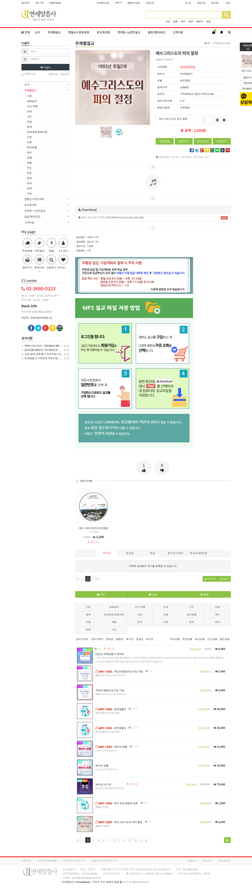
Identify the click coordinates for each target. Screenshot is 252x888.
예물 (114, 622)
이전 (101, 594)
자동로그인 (28, 74)
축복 (191, 622)
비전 (140, 614)
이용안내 (192, 860)
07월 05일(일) (55, 3)
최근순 (149, 639)
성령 (165, 614)
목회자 (199, 21)
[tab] (45, 85)
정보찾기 (215, 3)
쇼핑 (228, 3)
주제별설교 (54, 32)
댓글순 (139, 639)
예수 (183, 21)
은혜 (88, 622)
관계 (165, 607)
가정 (88, 607)
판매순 (109, 639)
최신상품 (200, 639)
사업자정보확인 (111, 873)
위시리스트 (202, 141)
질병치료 (198, 157)
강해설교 (114, 607)
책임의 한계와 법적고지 (104, 860)
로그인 (188, 3)
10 (135, 840)
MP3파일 (164, 157)
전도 (140, 622)
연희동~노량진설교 (129, 32)
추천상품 (187, 639)
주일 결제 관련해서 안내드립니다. (41, 354)
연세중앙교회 (103, 3)
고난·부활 (140, 607)
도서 (37, 32)
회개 (217, 622)
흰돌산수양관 (133, 3)
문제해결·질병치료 (114, 614)
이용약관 (26, 860)
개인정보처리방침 (47, 860)
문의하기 (208, 860)
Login (45, 67)
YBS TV (118, 2)
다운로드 (175, 157)
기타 (114, 629)
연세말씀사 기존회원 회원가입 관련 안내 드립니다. (51, 358)
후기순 (130, 639)
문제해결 (187, 157)
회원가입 (201, 3)
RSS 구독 (40, 3)
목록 (205, 594)
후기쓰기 (210, 578)
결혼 (175, 21)
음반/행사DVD (156, 32)
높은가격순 (82, 639)
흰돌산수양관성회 (78, 32)
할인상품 (225, 639)
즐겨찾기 (25, 3)
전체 (25, 32)
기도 (167, 21)
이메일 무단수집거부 (74, 860)
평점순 (119, 639)
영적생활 (192, 614)
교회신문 (150, 3)
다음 (153, 594)
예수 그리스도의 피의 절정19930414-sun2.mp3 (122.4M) (153, 217)
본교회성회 (103, 32)
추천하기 (222, 141)
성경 (208, 21)
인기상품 (212, 639)
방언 (190, 21)
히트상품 (175, 639)
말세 (88, 614)
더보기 (224, 578)
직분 (165, 622)
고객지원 (178, 32)
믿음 (217, 607)
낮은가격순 (97, 639)
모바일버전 (224, 860)
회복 (88, 629)
